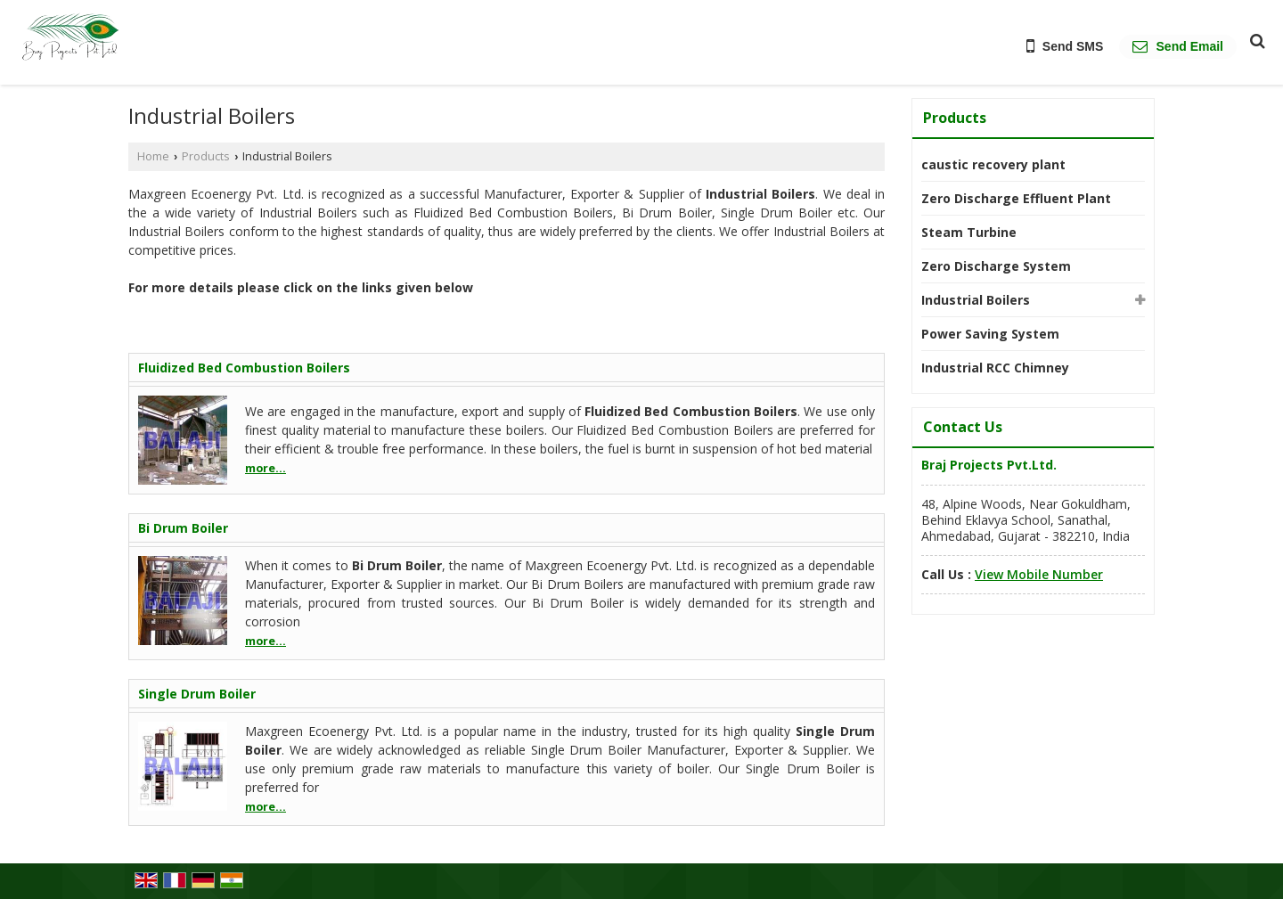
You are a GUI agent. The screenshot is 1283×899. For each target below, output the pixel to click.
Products (206, 156)
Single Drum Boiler (197, 693)
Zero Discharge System (996, 265)
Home (153, 156)
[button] (1039, 574)
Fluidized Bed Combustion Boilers (244, 367)
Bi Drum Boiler (183, 527)
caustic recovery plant (993, 164)
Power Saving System (990, 333)
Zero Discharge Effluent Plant (1016, 198)
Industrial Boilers (975, 299)
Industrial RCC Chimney (995, 367)
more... (265, 468)
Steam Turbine (969, 232)
